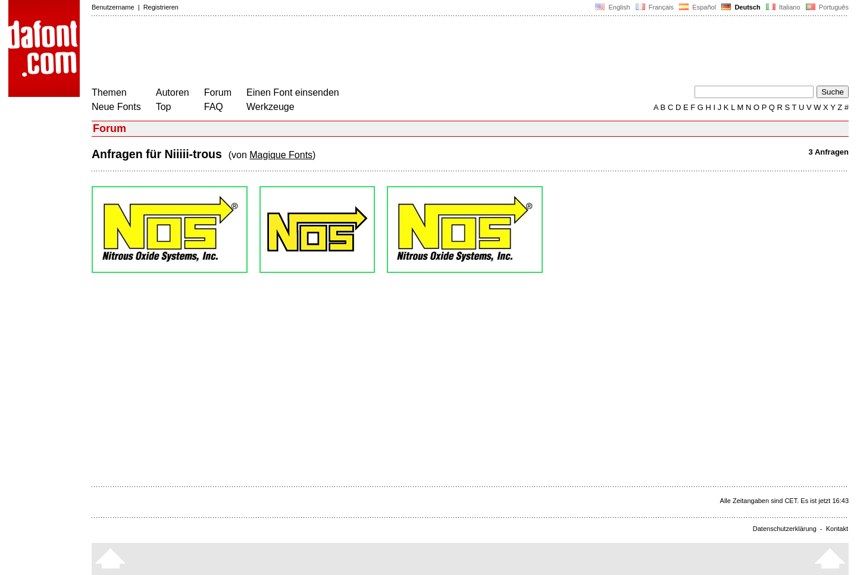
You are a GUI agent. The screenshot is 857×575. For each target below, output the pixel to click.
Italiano (783, 7)
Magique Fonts (280, 155)
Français (654, 7)
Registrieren (161, 7)
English (612, 7)
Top (163, 107)
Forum (218, 92)
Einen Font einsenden (292, 92)
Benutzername (113, 7)
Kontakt (837, 528)
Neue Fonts (116, 107)
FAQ (213, 107)
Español (697, 7)
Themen (109, 92)
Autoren (172, 92)
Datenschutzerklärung (785, 528)
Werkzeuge (270, 107)
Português (826, 7)
